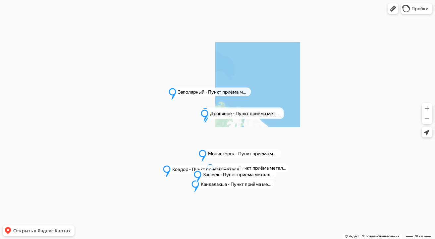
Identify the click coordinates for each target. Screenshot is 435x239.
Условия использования (380, 236)
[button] (393, 8)
